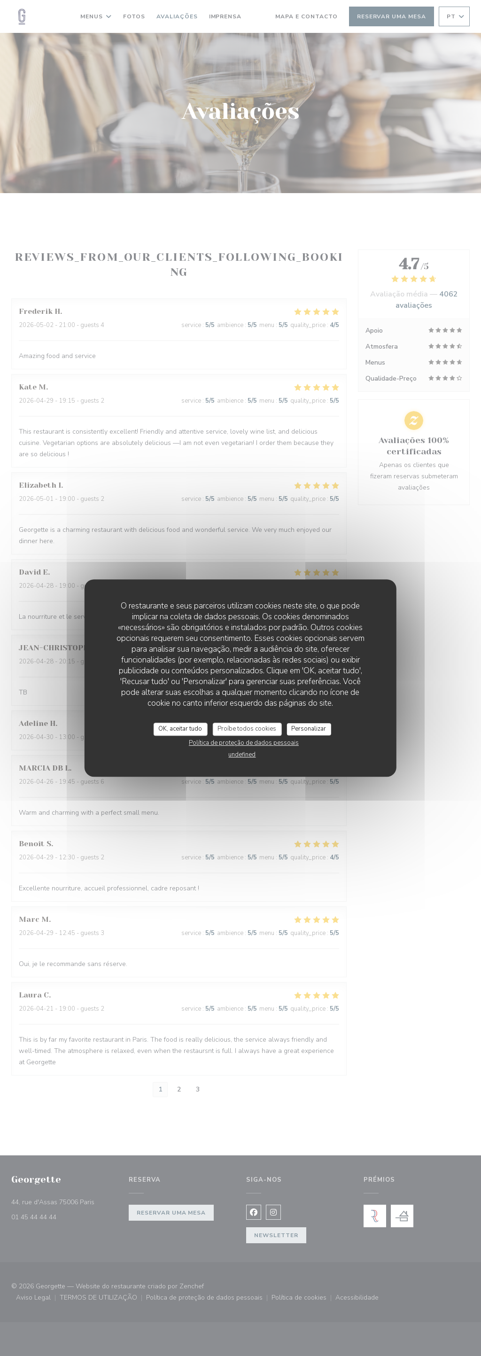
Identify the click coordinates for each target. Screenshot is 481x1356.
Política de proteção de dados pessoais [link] (244, 743)
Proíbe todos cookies (246, 729)
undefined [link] (242, 754)
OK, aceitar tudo (180, 729)
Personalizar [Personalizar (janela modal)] (308, 729)
